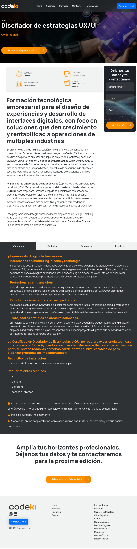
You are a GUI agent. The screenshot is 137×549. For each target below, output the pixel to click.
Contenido (52, 246)
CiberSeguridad (101, 516)
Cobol (97, 519)
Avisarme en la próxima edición (23, 50)
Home (39, 6)
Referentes (86, 246)
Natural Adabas (101, 523)
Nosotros (50, 6)
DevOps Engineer (102, 526)
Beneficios (120, 246)
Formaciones (91, 6)
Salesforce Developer (104, 513)
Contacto (77, 6)
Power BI (98, 509)
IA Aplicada (99, 533)
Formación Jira (101, 536)
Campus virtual (126, 6)
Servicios (63, 6)
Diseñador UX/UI (102, 529)
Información (18, 246)
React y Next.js (101, 539)
